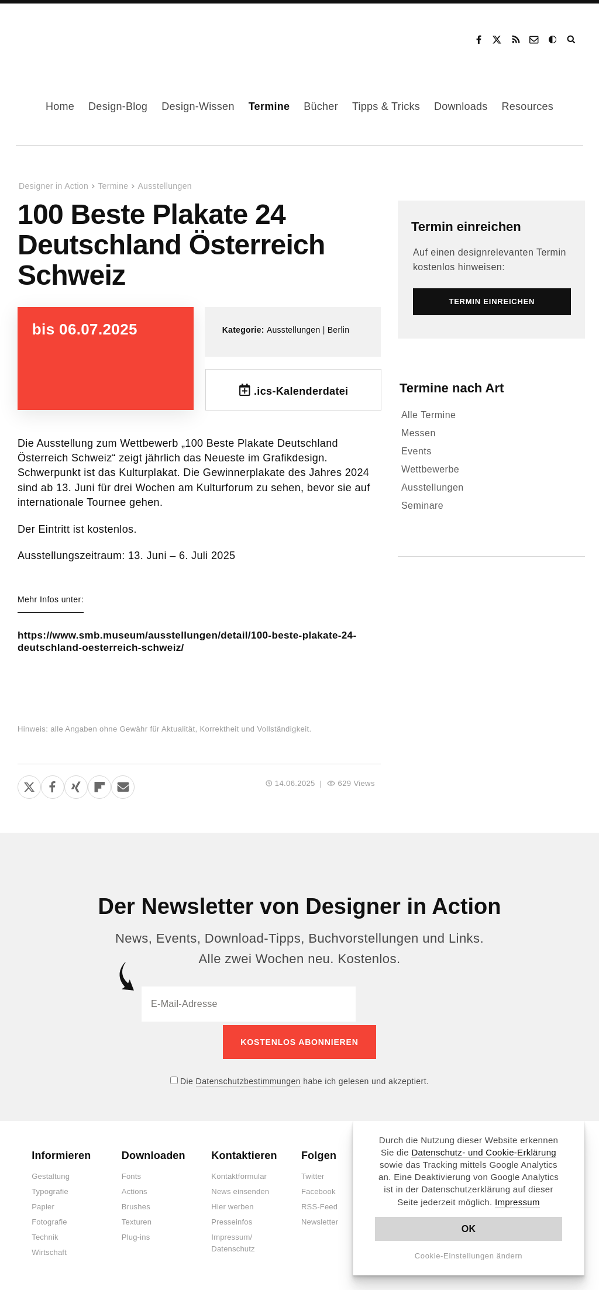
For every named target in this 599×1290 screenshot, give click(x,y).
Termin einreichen (466, 226)
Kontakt (535, 40)
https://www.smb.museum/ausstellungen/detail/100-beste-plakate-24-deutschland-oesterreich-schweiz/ (184, 643)
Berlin (338, 329)
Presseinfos (231, 1223)
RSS (516, 40)
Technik (45, 1238)
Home (60, 106)
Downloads (460, 106)
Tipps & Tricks (386, 106)
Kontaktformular (239, 1177)
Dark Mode (553, 40)
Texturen (137, 1223)
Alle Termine (428, 415)
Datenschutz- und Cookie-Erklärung (483, 1152)
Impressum (517, 1202)
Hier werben (232, 1207)
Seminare (422, 506)
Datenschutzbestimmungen (248, 1082)
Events (416, 451)
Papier (43, 1207)
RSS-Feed (319, 1207)
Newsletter (319, 1223)
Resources (527, 106)
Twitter (313, 1177)
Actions (134, 1192)
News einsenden (240, 1192)
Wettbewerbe (430, 469)
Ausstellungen (164, 186)
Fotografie (49, 1223)
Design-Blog (117, 106)
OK (469, 1229)
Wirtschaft (49, 1253)
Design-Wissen (198, 106)
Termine (269, 106)
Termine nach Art (452, 388)
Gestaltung (51, 1177)
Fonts (132, 1177)
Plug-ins (136, 1238)
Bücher (321, 106)
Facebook (478, 40)
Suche (572, 40)
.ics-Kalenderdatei (301, 391)
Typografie (50, 1192)
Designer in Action (79, 36)
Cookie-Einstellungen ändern (469, 1255)
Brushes (136, 1207)
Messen (418, 433)
